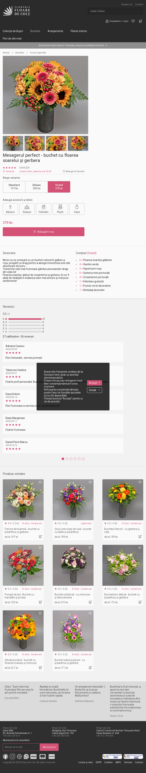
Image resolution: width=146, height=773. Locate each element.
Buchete (35, 31)
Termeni (128, 762)
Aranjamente (55, 31)
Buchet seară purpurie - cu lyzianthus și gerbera (70, 661)
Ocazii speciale (38, 52)
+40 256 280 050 (60, 735)
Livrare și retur (85, 762)
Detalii (94, 390)
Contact (139, 4)
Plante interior (79, 31)
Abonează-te (49, 747)
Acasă (6, 52)
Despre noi (126, 4)
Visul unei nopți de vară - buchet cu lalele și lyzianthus (73, 530)
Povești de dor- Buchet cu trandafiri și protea (19, 596)
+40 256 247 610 (11, 735)
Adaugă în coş (43, 231)
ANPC (118, 762)
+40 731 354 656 (105, 735)
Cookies (108, 762)
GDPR (98, 762)
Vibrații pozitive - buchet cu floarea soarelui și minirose (20, 661)
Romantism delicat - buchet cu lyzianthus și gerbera (122, 596)
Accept (94, 382)
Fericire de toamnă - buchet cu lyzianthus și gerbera (22, 530)
